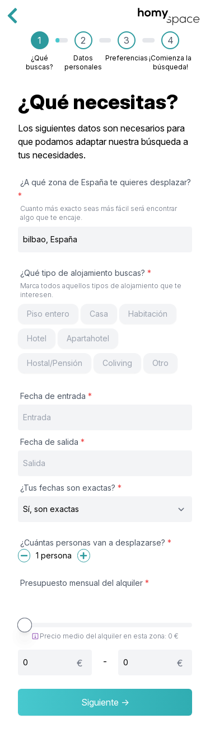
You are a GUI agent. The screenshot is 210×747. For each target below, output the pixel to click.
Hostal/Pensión (54, 363)
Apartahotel (88, 338)
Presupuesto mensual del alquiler (84, 583)
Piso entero (48, 313)
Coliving (117, 363)
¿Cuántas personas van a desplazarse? (95, 542)
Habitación (147, 313)
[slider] (24, 625)
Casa (99, 313)
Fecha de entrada (56, 396)
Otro (160, 363)
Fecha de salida (52, 442)
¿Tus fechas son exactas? (71, 487)
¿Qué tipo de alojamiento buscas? (105, 283)
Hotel (36, 338)
